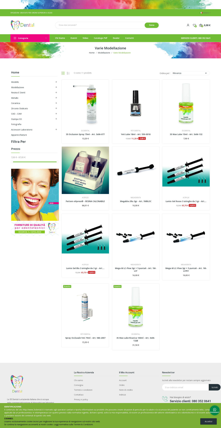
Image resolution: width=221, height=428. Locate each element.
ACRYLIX (85, 197)
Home (15, 72)
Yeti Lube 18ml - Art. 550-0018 (135, 134)
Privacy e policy (81, 399)
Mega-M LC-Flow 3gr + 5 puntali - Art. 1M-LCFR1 (186, 269)
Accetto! (208, 421)
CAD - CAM (16, 113)
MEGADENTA (136, 197)
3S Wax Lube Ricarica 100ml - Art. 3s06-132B (135, 339)
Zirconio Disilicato (19, 108)
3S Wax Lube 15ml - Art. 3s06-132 (186, 134)
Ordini (121, 385)
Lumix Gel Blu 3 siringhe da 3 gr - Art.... (85, 268)
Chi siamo (78, 380)
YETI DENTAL (136, 131)
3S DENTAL (85, 131)
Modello (15, 81)
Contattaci (78, 394)
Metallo (14, 97)
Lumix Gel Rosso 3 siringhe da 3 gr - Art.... (186, 201)
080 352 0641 (204, 38)
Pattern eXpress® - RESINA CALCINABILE (85, 201)
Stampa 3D (16, 119)
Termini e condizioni (83, 390)
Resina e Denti (18, 92)
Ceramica (15, 103)
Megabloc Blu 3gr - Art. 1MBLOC (135, 201)
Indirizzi (122, 394)
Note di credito (126, 390)
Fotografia (16, 124)
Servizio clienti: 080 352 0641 (190, 401)
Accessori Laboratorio (21, 129)
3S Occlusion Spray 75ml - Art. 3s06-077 (85, 134)
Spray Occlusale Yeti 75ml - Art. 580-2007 (85, 338)
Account (123, 380)
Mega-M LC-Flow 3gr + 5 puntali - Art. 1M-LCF (135, 269)
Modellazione (17, 87)
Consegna (78, 385)
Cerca (151, 25)
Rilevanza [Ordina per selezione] (190, 73)
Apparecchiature (19, 134)
